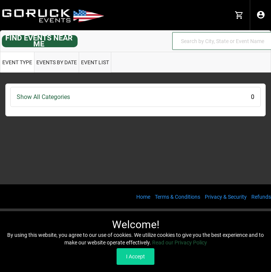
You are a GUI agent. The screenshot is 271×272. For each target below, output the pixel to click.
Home (143, 197)
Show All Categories (135, 96)
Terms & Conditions (177, 197)
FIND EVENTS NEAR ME (39, 40)
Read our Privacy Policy (179, 243)
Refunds (261, 197)
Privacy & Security (226, 197)
